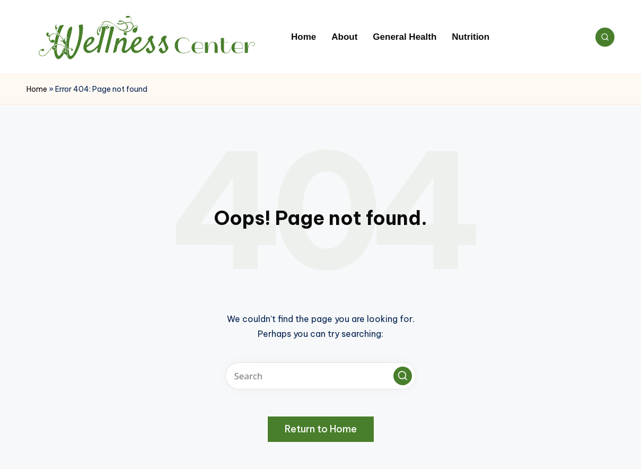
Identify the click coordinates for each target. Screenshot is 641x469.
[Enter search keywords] (320, 375)
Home (37, 89)
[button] (402, 376)
